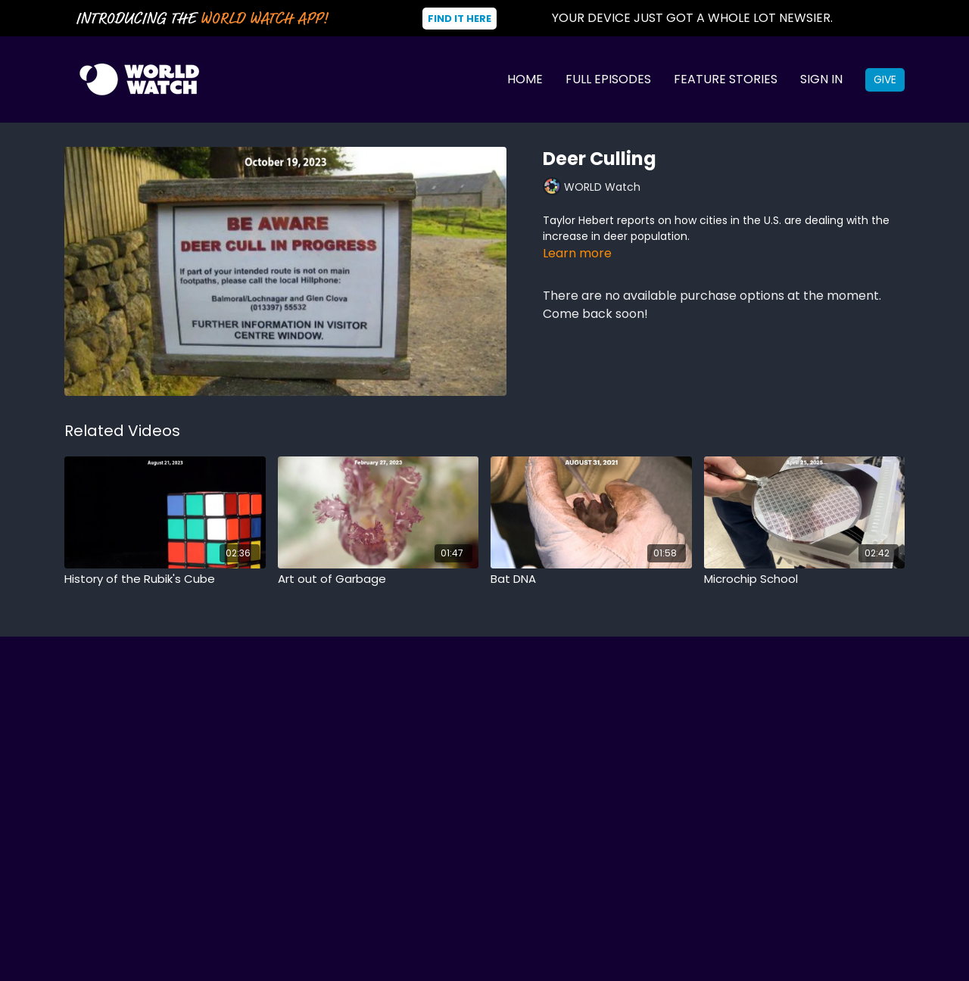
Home (525, 79)
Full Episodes (608, 79)
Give (885, 79)
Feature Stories (725, 79)
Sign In (821, 79)
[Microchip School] (804, 579)
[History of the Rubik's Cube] (165, 579)
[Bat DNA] (591, 579)
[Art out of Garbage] (378, 579)
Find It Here (459, 18)
